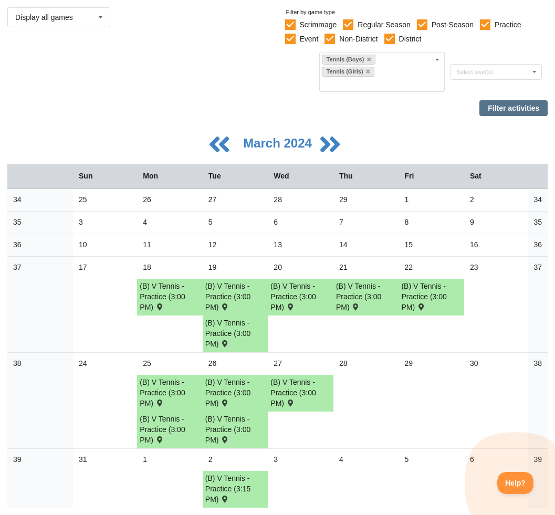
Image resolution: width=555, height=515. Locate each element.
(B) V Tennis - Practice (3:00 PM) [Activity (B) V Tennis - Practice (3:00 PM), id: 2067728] (227, 296)
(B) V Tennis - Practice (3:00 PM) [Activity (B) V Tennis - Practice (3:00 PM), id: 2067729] (293, 296)
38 (17, 363)
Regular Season (384, 24)
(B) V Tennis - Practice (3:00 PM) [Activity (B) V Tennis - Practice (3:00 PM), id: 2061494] (162, 429)
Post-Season (453, 24)
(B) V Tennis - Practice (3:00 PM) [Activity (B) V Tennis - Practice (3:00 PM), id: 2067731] (423, 296)
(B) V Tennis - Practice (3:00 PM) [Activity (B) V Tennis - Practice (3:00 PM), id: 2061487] (162, 296)
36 (17, 244)
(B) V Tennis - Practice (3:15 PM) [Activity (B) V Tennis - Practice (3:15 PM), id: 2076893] (227, 488)
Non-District (358, 39)
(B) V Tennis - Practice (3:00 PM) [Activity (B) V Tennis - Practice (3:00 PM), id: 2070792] (227, 392)
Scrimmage (318, 24)
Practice (508, 24)
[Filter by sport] (377, 83)
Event (308, 39)
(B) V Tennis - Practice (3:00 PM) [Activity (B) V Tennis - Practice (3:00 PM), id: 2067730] (358, 296)
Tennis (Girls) (348, 71)
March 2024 (279, 143)
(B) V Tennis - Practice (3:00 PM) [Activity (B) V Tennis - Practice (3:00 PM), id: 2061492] (227, 333)
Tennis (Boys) (348, 59)
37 (17, 267)
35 (17, 222)
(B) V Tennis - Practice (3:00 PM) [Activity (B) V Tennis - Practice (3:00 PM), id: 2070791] (162, 392)
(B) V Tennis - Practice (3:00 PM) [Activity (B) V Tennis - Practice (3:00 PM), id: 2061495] (227, 429)
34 (17, 199)
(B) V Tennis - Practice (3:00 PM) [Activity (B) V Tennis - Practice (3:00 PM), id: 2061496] (293, 392)
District (410, 39)
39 (17, 459)
